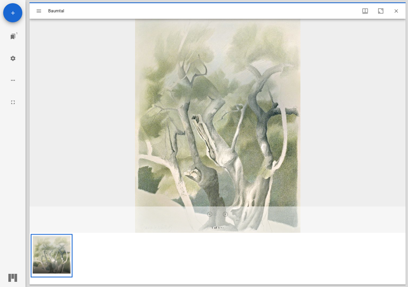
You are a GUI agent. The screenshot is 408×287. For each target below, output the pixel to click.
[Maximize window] (380, 11)
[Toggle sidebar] (39, 11)
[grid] (217, 259)
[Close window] (396, 11)
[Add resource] (12, 12)
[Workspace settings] (13, 58)
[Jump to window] (13, 36)
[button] (52, 255)
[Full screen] (13, 102)
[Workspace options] (13, 80)
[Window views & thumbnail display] (365, 11)
